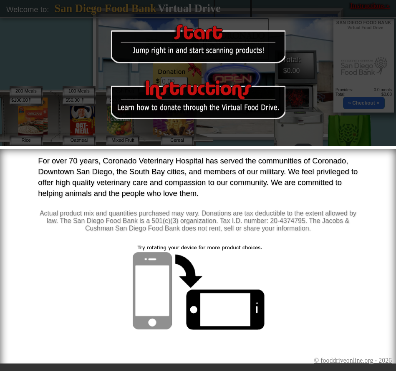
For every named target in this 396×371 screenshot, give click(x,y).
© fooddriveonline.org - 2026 (353, 360)
